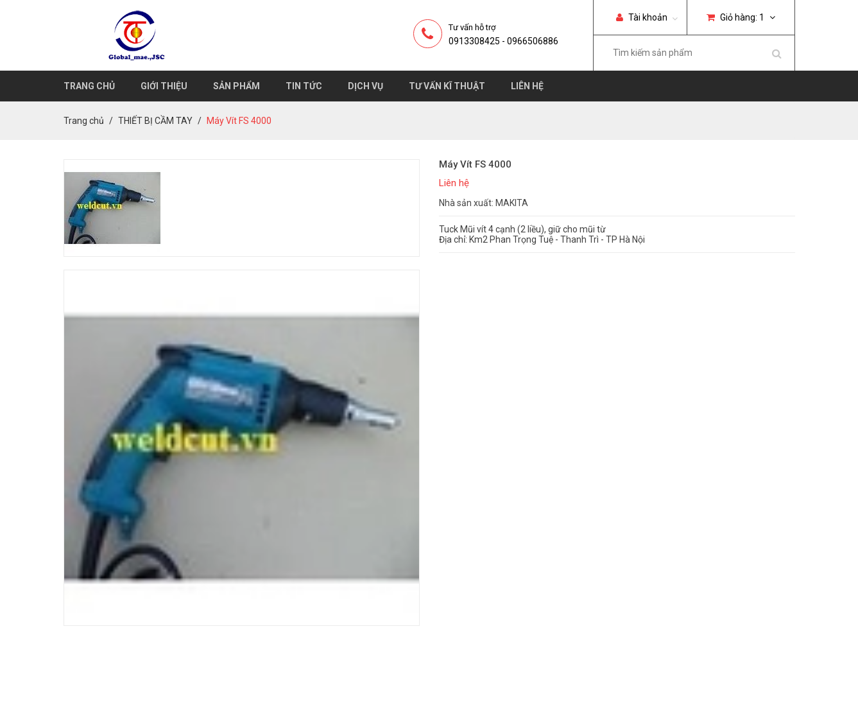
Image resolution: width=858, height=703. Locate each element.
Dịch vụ (365, 86)
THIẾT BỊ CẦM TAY (155, 121)
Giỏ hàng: (741, 17)
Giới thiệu (164, 86)
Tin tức (304, 86)
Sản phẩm (236, 86)
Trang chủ (89, 86)
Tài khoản (641, 17)
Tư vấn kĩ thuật (447, 86)
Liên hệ (527, 86)
